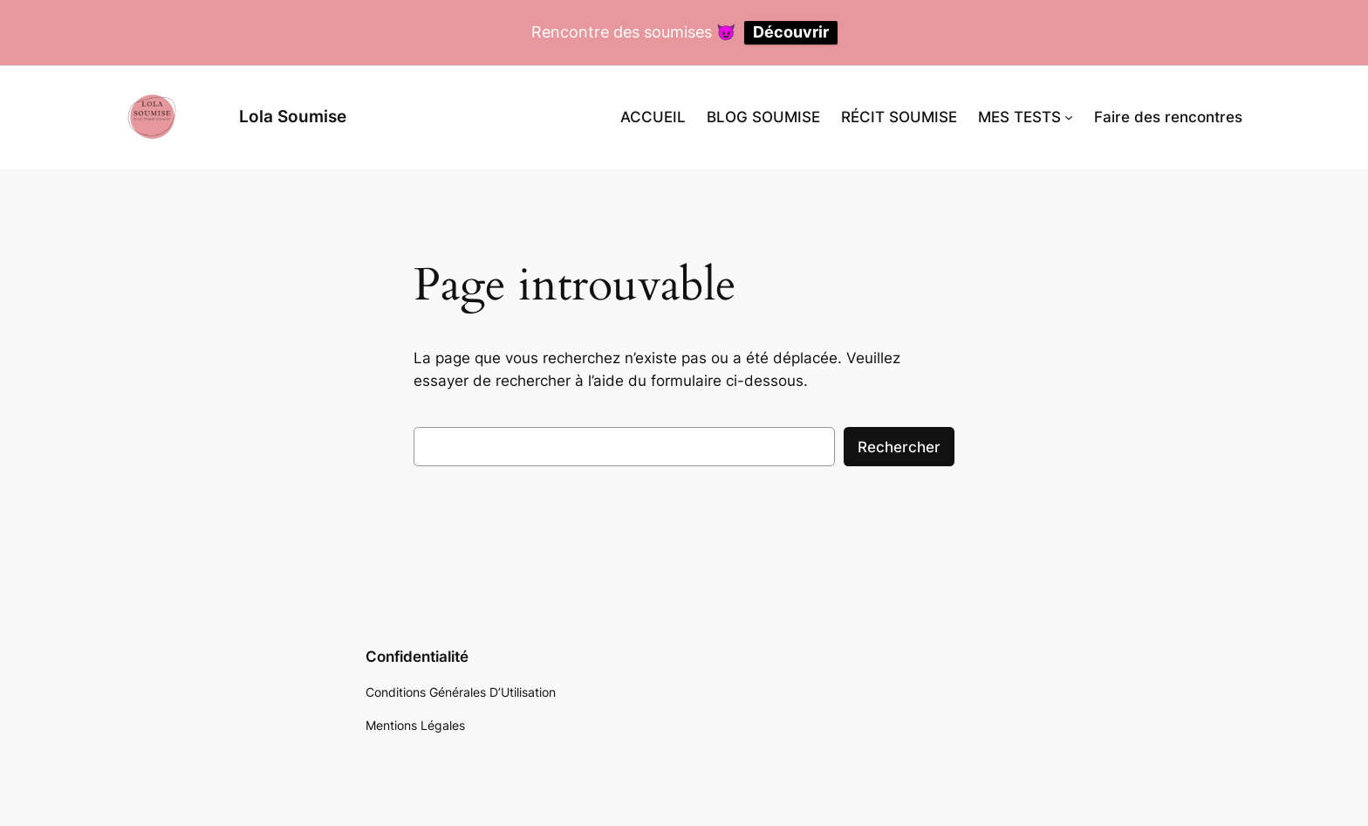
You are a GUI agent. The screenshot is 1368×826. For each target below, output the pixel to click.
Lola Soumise (292, 116)
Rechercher (899, 447)
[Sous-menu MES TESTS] (1068, 117)
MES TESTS (1019, 117)
